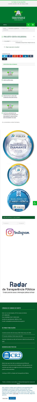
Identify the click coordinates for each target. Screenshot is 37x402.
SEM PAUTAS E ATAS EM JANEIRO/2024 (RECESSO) (10, 106)
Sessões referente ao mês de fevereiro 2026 (13, 349)
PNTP (9, 383)
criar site (12, 373)
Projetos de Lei (31, 53)
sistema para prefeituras (22, 373)
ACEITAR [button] (12, 398)
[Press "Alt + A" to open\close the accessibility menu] (35, 203)
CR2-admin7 (7, 51)
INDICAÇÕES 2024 (8, 90)
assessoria (13, 375)
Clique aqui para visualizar (12, 57)
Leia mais (15, 393)
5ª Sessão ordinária (7, 346)
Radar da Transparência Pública (20, 383)
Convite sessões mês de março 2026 (18, 4)
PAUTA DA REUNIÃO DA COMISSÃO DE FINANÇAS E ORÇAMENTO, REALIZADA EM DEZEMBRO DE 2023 (10, 126)
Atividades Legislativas (21, 53)
